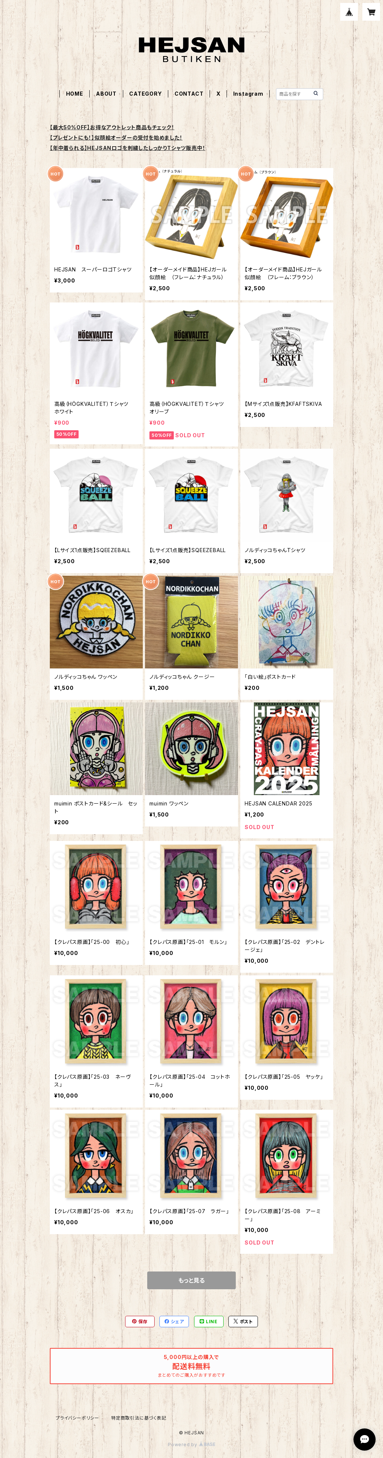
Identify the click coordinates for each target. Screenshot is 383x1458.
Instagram (248, 93)
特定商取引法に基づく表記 (138, 1418)
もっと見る (191, 1280)
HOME (74, 93)
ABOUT (106, 93)
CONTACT (189, 93)
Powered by (191, 1444)
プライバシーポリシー (77, 1418)
